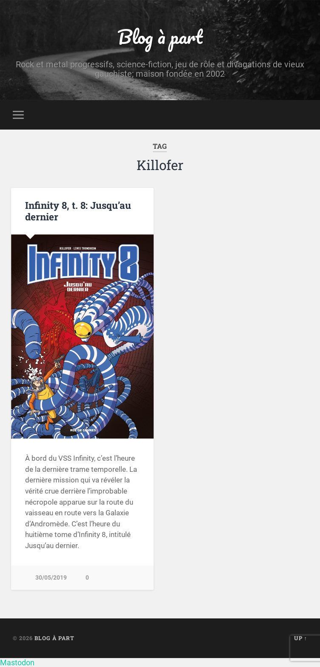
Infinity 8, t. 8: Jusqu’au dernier (78, 211)
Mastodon (17, 662)
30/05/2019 (51, 577)
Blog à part (160, 36)
